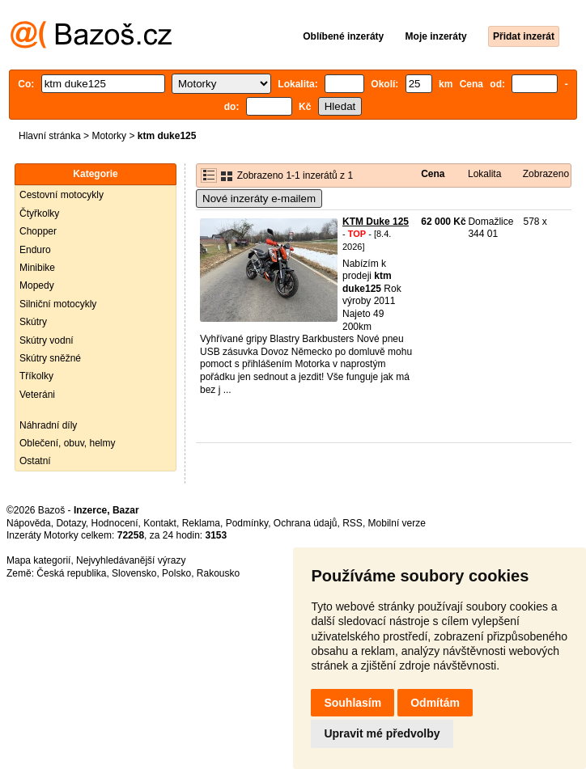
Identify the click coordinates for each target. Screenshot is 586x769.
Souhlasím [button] (352, 702)
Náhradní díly (48, 425)
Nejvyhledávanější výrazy (130, 560)
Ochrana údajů (306, 523)
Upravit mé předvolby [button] (382, 733)
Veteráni (37, 394)
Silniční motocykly (57, 304)
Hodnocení (114, 523)
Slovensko (134, 573)
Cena (432, 174)
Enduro (35, 250)
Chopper (38, 231)
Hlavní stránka (50, 136)
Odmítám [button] (435, 702)
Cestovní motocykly (61, 195)
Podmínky (247, 523)
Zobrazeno (546, 174)
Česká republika (71, 573)
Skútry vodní (46, 340)
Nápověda (28, 523)
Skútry (33, 321)
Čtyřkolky (39, 213)
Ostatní (35, 461)
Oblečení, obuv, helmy (67, 443)
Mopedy (36, 285)
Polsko (176, 573)
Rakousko (218, 573)
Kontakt (159, 523)
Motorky (108, 136)
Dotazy (70, 523)
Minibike (37, 267)
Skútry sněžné (50, 358)
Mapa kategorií (38, 560)
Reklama (201, 523)
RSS (352, 523)
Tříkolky (36, 376)
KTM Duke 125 (375, 221)
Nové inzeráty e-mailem (259, 198)
